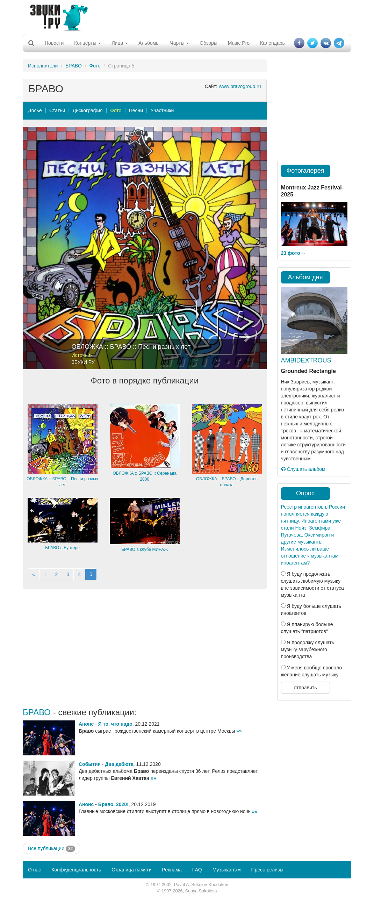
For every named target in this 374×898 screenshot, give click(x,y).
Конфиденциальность (76, 869)
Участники (162, 110)
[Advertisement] (184, 15)
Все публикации (51, 849)
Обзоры (208, 43)
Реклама (171, 869)
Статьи (57, 110)
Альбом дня (305, 277)
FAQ (197, 869)
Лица (120, 43)
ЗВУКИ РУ (83, 362)
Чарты (179, 43)
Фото (94, 66)
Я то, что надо (115, 724)
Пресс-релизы (267, 869)
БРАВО (73, 66)
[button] (41, 248)
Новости (54, 43)
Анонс (86, 724)
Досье (35, 110)
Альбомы (148, 43)
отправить (305, 687)
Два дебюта (119, 764)
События (90, 764)
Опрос (305, 493)
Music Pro (239, 43)
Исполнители (43, 66)
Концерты (87, 43)
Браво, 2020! (113, 804)
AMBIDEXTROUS (306, 360)
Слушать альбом (303, 469)
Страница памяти (131, 869)
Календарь (272, 43)
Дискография (88, 110)
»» (239, 731)
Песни (136, 110)
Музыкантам (227, 869)
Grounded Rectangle (308, 371)
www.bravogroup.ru (240, 86)
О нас (34, 869)
